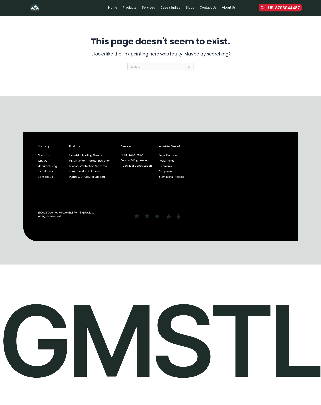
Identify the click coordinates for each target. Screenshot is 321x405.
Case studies (170, 7)
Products (129, 7)
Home (112, 7)
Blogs (190, 7)
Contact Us (208, 7)
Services (148, 7)
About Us (229, 7)
